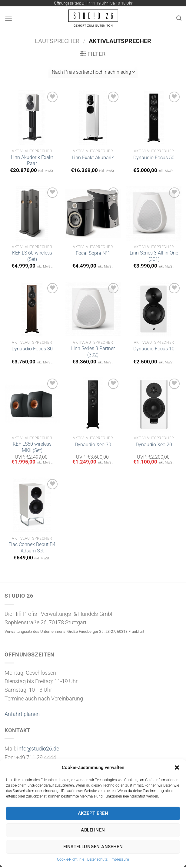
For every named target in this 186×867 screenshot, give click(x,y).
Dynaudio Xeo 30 (93, 444)
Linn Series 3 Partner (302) (93, 352)
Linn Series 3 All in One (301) (154, 256)
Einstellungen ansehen (93, 846)
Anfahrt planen (22, 714)
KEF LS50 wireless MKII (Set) (32, 447)
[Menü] (9, 18)
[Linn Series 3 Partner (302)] (93, 309)
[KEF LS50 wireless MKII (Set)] (32, 404)
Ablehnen (93, 830)
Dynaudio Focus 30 (32, 349)
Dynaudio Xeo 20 (154, 444)
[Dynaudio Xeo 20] (153, 404)
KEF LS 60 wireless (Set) (32, 256)
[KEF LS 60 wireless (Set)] (32, 213)
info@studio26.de (38, 749)
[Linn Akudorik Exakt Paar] (32, 117)
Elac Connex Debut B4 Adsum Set (31, 547)
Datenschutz (97, 859)
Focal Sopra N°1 (93, 253)
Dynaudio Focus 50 (153, 157)
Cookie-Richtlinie (70, 859)
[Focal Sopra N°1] (93, 213)
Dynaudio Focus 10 (153, 349)
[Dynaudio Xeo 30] (93, 404)
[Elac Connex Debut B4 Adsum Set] (32, 505)
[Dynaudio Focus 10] (153, 309)
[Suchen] (178, 18)
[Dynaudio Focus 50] (153, 117)
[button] (177, 767)
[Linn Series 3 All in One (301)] (153, 213)
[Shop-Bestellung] (93, 72)
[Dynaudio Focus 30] (32, 309)
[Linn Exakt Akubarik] (93, 117)
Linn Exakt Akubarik (93, 157)
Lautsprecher (57, 41)
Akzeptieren (93, 813)
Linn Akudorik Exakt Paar (32, 160)
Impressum (120, 859)
